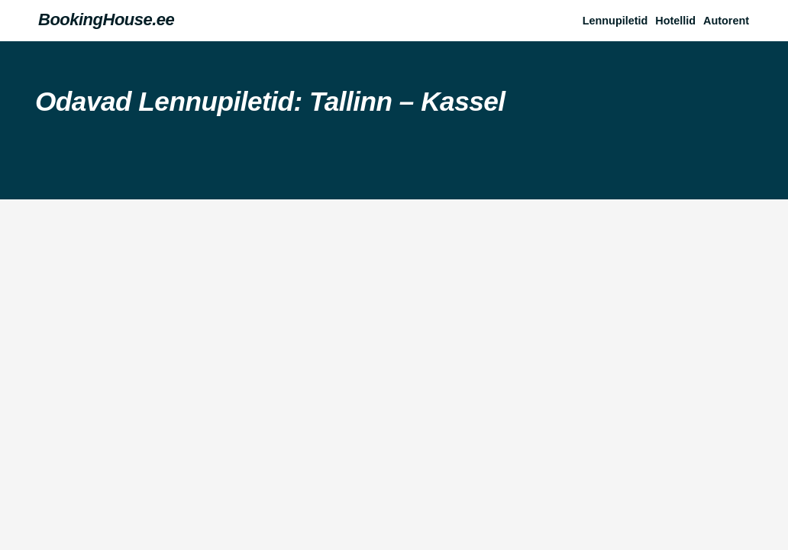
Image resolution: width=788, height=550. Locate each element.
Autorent (726, 21)
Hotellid (675, 21)
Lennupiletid (615, 21)
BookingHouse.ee (106, 19)
